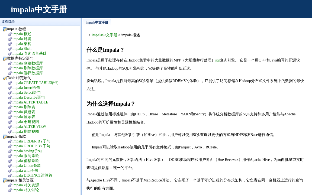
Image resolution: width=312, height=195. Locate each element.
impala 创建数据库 (27, 63)
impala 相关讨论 (25, 190)
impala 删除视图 (25, 131)
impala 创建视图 (25, 122)
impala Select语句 (26, 92)
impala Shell (21, 49)
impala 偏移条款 (25, 161)
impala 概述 (21, 34)
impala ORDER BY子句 (31, 141)
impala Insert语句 (26, 88)
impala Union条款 (26, 166)
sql (217, 60)
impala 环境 (21, 39)
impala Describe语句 (28, 97)
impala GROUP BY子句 (31, 146)
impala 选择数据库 (27, 73)
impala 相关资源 (25, 185)
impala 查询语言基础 (29, 53)
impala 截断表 (23, 112)
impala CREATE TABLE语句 (35, 83)
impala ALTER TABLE (30, 102)
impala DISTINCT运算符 (32, 175)
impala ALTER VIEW (29, 127)
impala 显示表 (23, 117)
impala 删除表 (23, 107)
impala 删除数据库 (27, 68)
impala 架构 (21, 44)
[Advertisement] (208, 12)
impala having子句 (27, 151)
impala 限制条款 (25, 156)
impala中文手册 (39, 9)
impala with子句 (25, 170)
